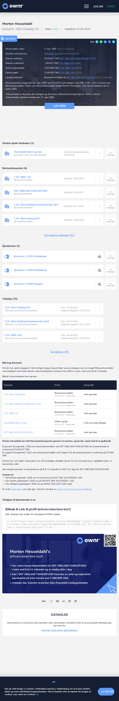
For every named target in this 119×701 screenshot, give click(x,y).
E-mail (101, 41)
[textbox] (59, 524)
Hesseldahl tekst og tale (28, 152)
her (37, 694)
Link (96, 41)
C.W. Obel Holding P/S (27, 218)
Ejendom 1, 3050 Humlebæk (30, 256)
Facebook (109, 41)
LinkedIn (105, 41)
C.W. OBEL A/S (66, 63)
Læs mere (59, 106)
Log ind (98, 6)
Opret (111, 6)
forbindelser (16, 489)
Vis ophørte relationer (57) (59, 235)
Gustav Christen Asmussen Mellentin (74, 489)
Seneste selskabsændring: (76, 154)
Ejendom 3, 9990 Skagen (28, 284)
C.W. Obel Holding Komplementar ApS (36, 204)
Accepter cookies (107, 691)
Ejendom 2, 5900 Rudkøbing (30, 270)
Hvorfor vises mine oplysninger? (59, 630)
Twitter (113, 41)
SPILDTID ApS (51, 53)
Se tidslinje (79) (60, 352)
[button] (86, 6)
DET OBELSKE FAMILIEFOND (74, 58)
